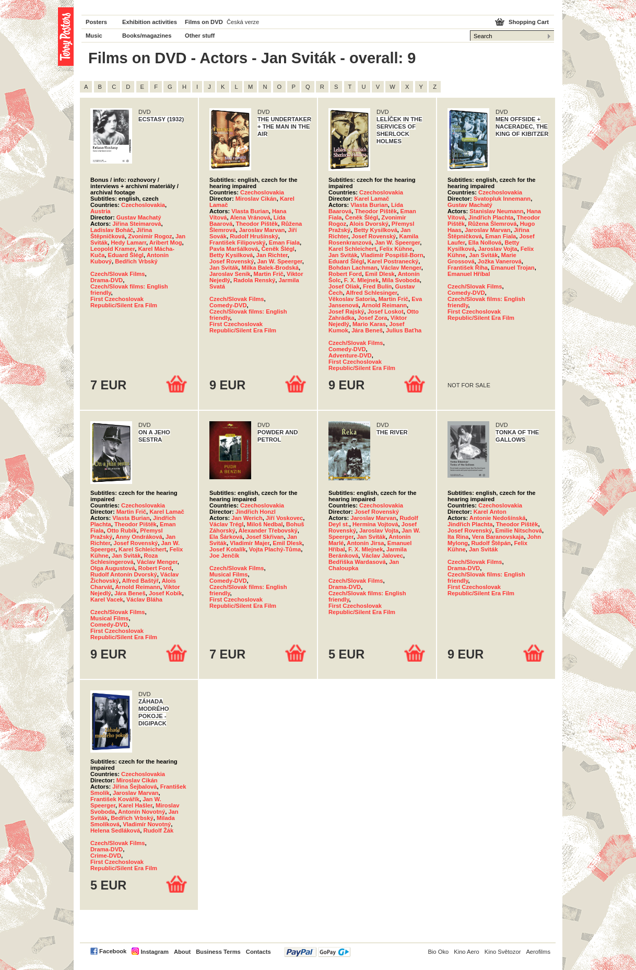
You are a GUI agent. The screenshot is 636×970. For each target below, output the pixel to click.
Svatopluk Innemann (502, 198)
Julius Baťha (403, 330)
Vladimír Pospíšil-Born (392, 255)
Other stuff (200, 35)
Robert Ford (345, 274)
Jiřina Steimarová (136, 224)
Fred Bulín (377, 286)
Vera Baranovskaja (498, 537)
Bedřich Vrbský (136, 261)
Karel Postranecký (393, 261)
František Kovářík (114, 799)
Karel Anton (490, 512)
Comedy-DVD (227, 305)
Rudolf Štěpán (491, 543)
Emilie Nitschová (518, 530)
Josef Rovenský (231, 261)
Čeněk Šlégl (278, 249)
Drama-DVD (106, 280)
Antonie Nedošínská (497, 518)
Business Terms (218, 952)
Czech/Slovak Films (117, 274)
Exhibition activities (149, 22)
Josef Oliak (344, 286)
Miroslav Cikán (256, 198)
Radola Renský (254, 280)
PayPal (317, 952)
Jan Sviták (223, 267)
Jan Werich (246, 518)
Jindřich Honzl (255, 512)
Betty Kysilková (231, 255)
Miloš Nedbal (265, 524)
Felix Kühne (396, 249)
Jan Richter (272, 255)
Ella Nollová (484, 242)
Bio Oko (438, 952)
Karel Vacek (106, 599)
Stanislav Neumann (496, 211)
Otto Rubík (122, 530)
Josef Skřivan (265, 537)
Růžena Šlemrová (492, 224)
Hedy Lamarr (128, 242)
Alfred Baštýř (140, 581)
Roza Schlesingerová (124, 558)
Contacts (258, 952)
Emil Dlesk (380, 274)
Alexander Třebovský (268, 530)
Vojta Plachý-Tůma (275, 549)
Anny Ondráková (138, 537)
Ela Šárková (225, 537)
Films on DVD (204, 22)
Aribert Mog (165, 242)
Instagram (154, 952)
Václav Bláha (144, 599)
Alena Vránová (250, 217)
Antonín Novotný (141, 812)
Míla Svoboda (401, 280)
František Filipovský (237, 242)
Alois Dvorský (368, 224)
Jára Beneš (367, 330)
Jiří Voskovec (284, 518)
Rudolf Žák (158, 830)
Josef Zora (372, 318)
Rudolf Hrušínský (254, 236)
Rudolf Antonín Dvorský (123, 574)
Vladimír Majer (249, 543)
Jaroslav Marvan (262, 230)
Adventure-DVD (350, 355)
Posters (96, 22)
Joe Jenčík (224, 555)
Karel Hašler (135, 805)
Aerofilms (538, 952)
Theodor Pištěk (256, 224)
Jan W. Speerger (279, 261)
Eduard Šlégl (126, 255)
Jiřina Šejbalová (134, 786)
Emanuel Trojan (512, 267)
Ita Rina (457, 537)
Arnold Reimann (384, 305)
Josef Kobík (165, 593)
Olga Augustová (112, 568)
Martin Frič (269, 274)
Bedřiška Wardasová (357, 562)
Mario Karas (369, 324)
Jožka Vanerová (500, 261)
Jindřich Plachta (490, 217)
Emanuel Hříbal (468, 274)
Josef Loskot (386, 311)
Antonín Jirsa (365, 543)
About (182, 952)
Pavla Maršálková (233, 249)
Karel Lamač (372, 198)
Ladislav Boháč (111, 230)
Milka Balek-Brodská (270, 267)
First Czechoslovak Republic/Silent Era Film (123, 302)
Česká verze (243, 22)
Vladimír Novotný (147, 824)
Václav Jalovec (382, 555)
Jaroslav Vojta (497, 249)
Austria (100, 211)
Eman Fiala (284, 242)
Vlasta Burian (250, 211)
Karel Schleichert (352, 249)
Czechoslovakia (143, 205)
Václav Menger (401, 267)
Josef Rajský (346, 311)
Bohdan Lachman (353, 267)
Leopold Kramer (112, 249)
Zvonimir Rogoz (150, 236)
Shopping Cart (529, 22)
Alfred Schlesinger (371, 293)
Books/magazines (147, 35)
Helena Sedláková (115, 830)
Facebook (112, 951)
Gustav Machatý (138, 217)
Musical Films (109, 618)
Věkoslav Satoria (351, 299)
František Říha (467, 267)
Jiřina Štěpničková (121, 233)
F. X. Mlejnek (361, 280)
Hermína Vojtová (375, 524)
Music (94, 35)
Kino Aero (466, 952)
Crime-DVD (105, 855)
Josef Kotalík (227, 549)
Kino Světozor (503, 952)
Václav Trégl (226, 524)
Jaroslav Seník (229, 274)
